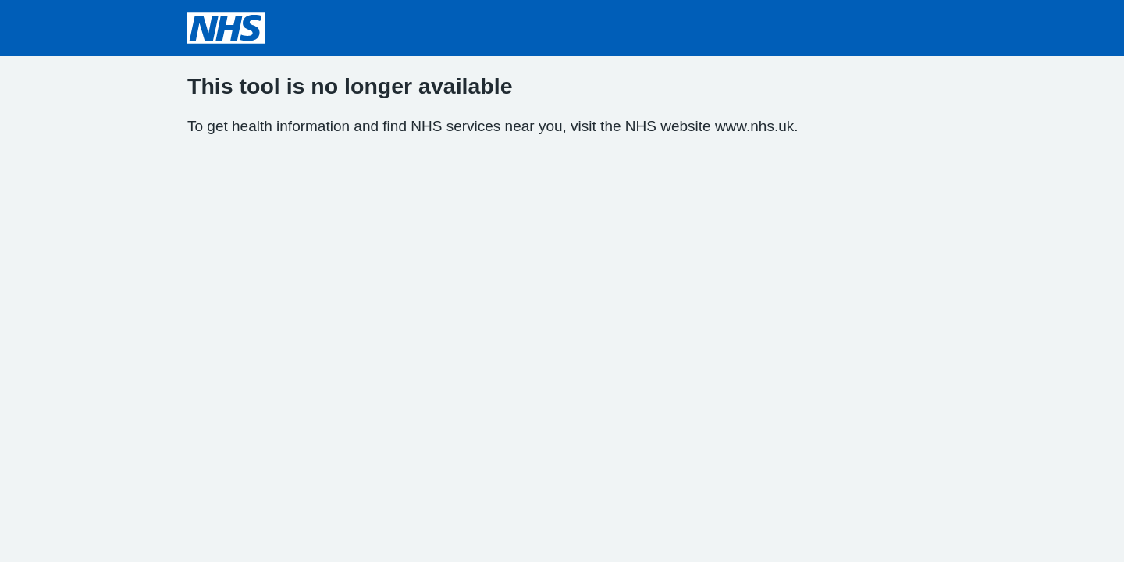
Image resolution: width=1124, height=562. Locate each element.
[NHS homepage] (226, 28)
